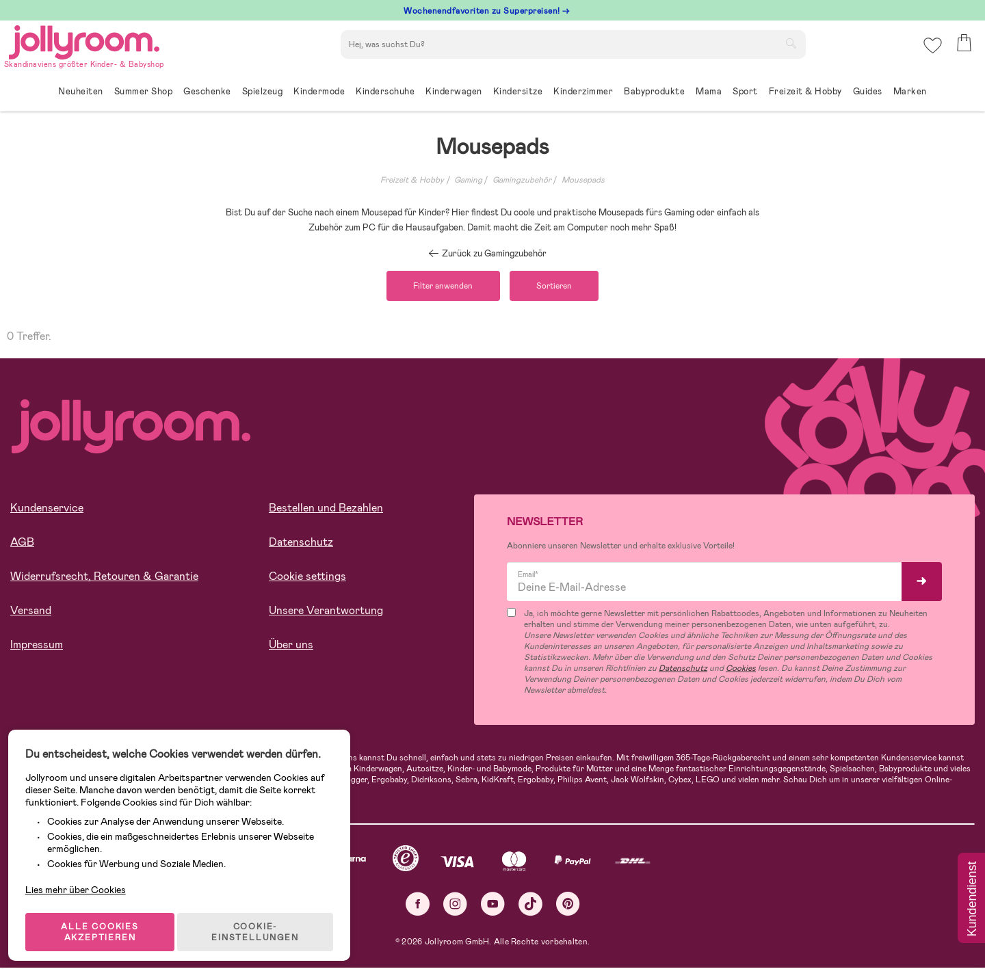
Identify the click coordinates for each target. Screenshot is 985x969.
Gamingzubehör (521, 179)
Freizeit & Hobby (412, 179)
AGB (22, 544)
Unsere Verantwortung (326, 612)
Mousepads (583, 179)
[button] (931, 51)
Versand (30, 612)
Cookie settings (307, 578)
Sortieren (558, 286)
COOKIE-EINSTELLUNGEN (261, 917)
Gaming (468, 179)
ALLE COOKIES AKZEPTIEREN (104, 917)
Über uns (291, 646)
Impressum (36, 646)
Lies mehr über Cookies (81, 869)
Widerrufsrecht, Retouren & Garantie (104, 578)
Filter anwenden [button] (439, 286)
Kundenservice (46, 510)
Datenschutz (301, 544)
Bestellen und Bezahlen (326, 510)
